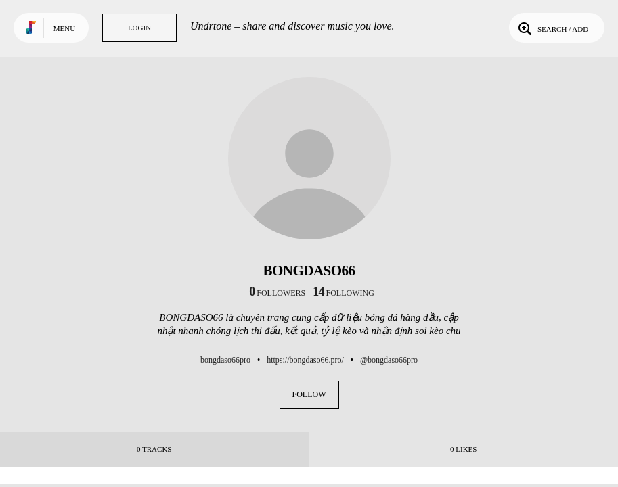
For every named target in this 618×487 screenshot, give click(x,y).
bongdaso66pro (225, 360)
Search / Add (552, 28)
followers (277, 293)
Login (139, 28)
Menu (64, 28)
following (343, 293)
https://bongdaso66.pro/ (305, 360)
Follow (309, 394)
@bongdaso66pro (389, 360)
